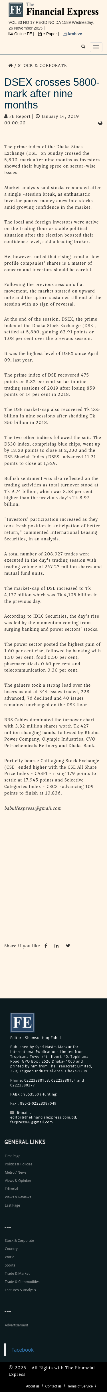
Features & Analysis (20, 1290)
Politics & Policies (18, 1164)
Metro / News (15, 1172)
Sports (10, 1265)
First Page (12, 1155)
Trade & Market (17, 1273)
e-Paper (48, 34)
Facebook (22, 1349)
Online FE (21, 34)
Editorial (11, 1188)
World (10, 1257)
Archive (72, 34)
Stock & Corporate (19, 1240)
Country (11, 1248)
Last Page (12, 1205)
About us (32, 1386)
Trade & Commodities (22, 1281)
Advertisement (16, 1325)
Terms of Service (80, 1386)
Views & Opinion (18, 1180)
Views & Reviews (18, 1197)
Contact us (53, 1386)
